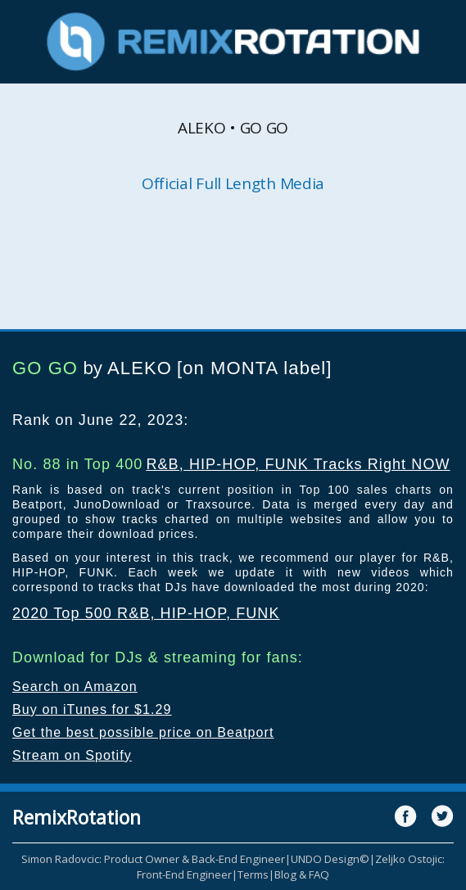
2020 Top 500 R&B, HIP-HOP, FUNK (146, 613)
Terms (253, 874)
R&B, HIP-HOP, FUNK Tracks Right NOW (298, 464)
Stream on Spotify (72, 755)
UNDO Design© (330, 859)
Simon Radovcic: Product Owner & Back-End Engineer (153, 859)
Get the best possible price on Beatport (143, 732)
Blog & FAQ (301, 874)
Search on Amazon (75, 686)
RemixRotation (76, 817)
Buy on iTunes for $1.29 (92, 709)
